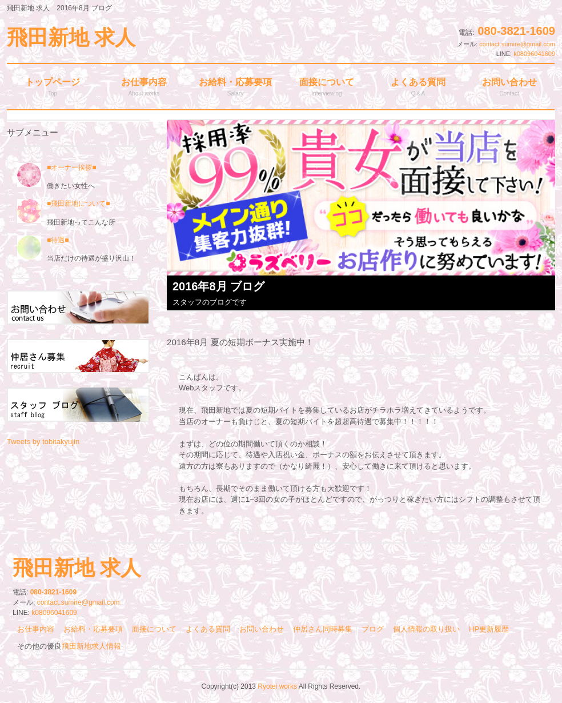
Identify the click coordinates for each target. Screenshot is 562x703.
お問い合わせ (261, 629)
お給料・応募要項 (93, 629)
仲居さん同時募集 (322, 629)
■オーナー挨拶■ (57, 167)
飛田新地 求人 (71, 37)
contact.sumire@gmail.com (517, 44)
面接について (154, 629)
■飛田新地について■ (78, 203)
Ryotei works (277, 686)
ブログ (373, 629)
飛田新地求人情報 (91, 646)
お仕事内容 (35, 629)
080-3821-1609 (516, 31)
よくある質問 (208, 629)
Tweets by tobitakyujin (43, 441)
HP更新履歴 (489, 629)
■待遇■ (58, 240)
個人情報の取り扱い (426, 629)
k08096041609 (534, 53)
